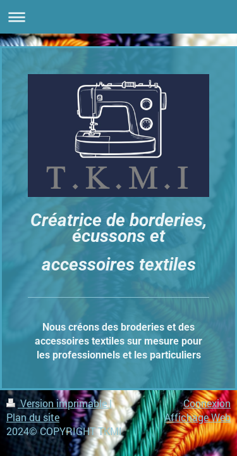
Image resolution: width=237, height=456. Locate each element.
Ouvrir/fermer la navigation (118, 16)
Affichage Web (197, 417)
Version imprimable (57, 403)
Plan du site (32, 417)
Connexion (207, 403)
